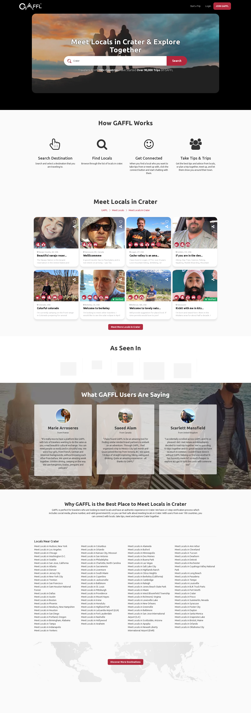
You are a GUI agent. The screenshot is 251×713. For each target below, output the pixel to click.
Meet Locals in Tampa (45, 623)
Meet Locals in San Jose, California (51, 563)
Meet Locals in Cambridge (141, 580)
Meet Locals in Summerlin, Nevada (192, 600)
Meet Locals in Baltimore (93, 583)
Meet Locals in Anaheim (93, 623)
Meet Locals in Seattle (45, 559)
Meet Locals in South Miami (94, 573)
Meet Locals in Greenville (140, 607)
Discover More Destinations (125, 662)
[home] (30, 6)
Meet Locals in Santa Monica (189, 613)
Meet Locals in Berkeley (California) (145, 576)
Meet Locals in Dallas (44, 593)
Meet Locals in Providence (94, 593)
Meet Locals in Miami (138, 590)
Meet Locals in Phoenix (45, 603)
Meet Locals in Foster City (187, 607)
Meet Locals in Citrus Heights (142, 573)
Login (208, 6)
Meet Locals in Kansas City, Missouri (99, 553)
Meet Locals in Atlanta (45, 566)
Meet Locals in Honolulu (93, 603)
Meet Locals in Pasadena (187, 576)
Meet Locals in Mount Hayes (95, 597)
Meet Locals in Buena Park (141, 559)
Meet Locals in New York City (48, 576)
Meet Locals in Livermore (93, 570)
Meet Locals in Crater (125, 201)
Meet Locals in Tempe (186, 580)
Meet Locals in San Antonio (94, 556)
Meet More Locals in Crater (125, 327)
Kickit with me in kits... (190, 308)
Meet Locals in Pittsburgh (93, 590)
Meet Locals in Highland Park (95, 607)
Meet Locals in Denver (45, 570)
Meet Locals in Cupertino (93, 576)
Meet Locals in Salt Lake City (142, 566)
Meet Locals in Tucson (186, 553)
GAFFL (104, 210)
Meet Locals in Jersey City (47, 573)
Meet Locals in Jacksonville (94, 580)
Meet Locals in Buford (139, 549)
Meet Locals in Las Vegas (140, 563)
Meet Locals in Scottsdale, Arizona (145, 620)
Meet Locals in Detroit (186, 559)
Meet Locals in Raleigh (139, 583)
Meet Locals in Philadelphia (94, 559)
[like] (74, 221)
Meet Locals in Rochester (187, 563)
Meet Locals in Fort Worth (187, 590)
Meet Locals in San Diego (46, 613)
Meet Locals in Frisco (185, 597)
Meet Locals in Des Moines (141, 556)
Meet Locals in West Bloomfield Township (149, 593)
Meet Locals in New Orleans (142, 603)
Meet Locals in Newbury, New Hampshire (54, 607)
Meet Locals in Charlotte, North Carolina (101, 563)
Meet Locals (118, 210)
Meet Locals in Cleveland (187, 549)
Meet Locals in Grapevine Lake (190, 617)
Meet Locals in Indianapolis (47, 627)
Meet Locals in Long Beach (188, 573)
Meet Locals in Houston (46, 610)
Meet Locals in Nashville (93, 617)
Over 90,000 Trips (148, 70)
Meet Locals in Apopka (139, 623)
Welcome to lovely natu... (145, 308)
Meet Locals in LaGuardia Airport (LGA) (100, 610)
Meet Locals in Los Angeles (47, 549)
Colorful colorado (48, 308)
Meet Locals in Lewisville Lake (143, 600)
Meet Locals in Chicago (45, 553)
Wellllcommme (92, 255)
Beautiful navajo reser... (52, 255)
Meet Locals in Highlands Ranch (143, 570)
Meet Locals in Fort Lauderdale (96, 613)
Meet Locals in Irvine (91, 600)
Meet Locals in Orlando (92, 549)
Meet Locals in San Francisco (48, 583)
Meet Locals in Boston (45, 600)
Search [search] (176, 60)
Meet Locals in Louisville (187, 583)
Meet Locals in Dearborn (187, 556)
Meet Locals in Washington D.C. (50, 556)
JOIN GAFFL (222, 6)
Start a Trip (195, 6)
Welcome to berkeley (96, 308)
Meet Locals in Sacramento (94, 566)
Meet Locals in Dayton (186, 610)
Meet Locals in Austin (45, 597)
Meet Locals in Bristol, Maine (189, 620)
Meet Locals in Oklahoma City (189, 627)
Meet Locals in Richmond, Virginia (144, 597)
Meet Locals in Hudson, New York (50, 546)
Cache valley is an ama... (144, 255)
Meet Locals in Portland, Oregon (50, 617)
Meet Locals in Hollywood (94, 620)
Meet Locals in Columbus (93, 546)
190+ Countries (108, 70)
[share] (74, 226)
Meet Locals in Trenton (45, 580)
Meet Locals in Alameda (139, 546)
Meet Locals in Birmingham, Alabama (52, 620)
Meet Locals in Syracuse (187, 603)
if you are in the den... (189, 255)
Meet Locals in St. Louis (92, 586)
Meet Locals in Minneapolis (141, 553)
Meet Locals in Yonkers (45, 630)
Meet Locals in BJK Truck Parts (190, 586)
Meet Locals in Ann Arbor (187, 546)
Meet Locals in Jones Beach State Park (147, 586)
